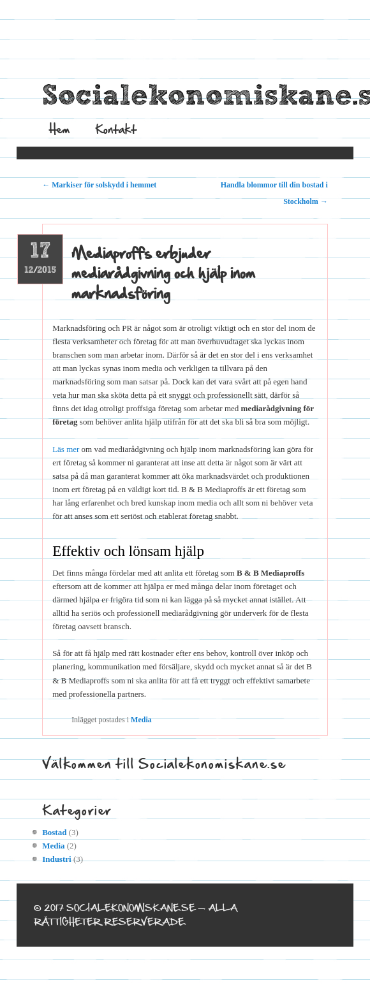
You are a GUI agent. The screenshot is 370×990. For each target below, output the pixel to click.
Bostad (54, 832)
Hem (59, 129)
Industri (56, 859)
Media (141, 719)
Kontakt (116, 129)
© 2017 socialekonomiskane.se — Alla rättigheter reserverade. (135, 914)
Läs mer (65, 449)
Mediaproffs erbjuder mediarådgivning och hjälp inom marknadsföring (163, 273)
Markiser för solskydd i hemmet (99, 184)
